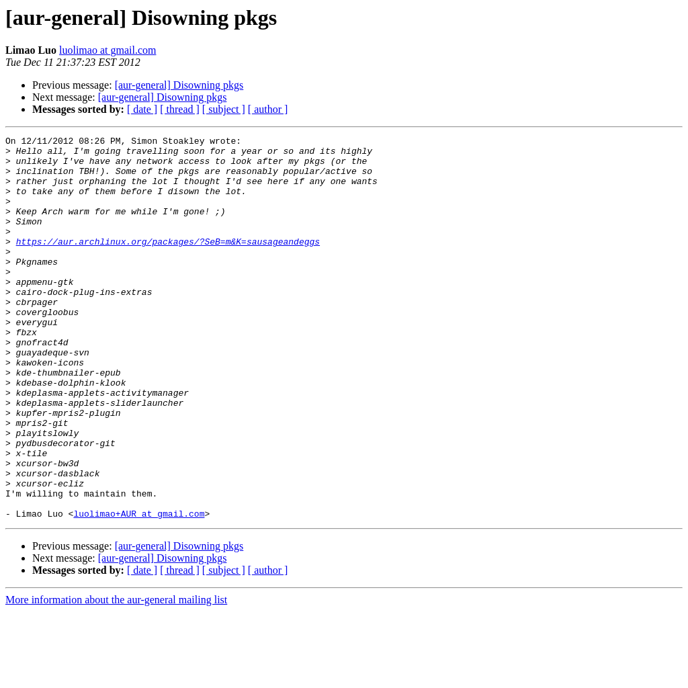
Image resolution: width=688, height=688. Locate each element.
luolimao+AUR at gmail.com (138, 590)
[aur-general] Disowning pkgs (179, 85)
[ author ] (268, 109)
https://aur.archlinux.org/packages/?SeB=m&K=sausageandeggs (168, 263)
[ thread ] (180, 109)
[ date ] (142, 109)
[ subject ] (223, 109)
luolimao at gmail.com (107, 50)
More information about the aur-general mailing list (116, 676)
